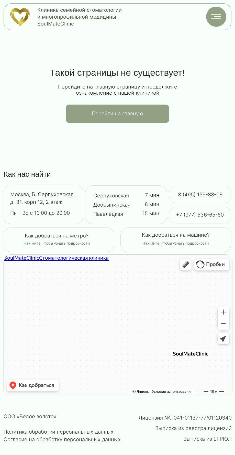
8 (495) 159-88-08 (200, 195)
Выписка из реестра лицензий (193, 428)
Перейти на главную (117, 113)
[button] (175, 243)
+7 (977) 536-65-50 (200, 215)
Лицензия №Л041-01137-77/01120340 (185, 418)
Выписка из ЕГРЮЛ (207, 439)
